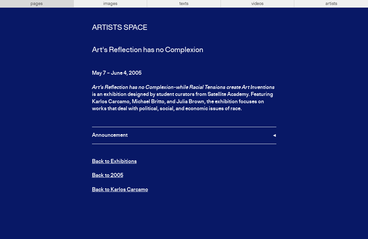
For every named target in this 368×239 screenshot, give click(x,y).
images (110, 3)
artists (331, 3)
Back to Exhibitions (114, 161)
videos (257, 3)
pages (37, 3)
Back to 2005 (107, 175)
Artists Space (119, 28)
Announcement (110, 135)
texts (183, 3)
